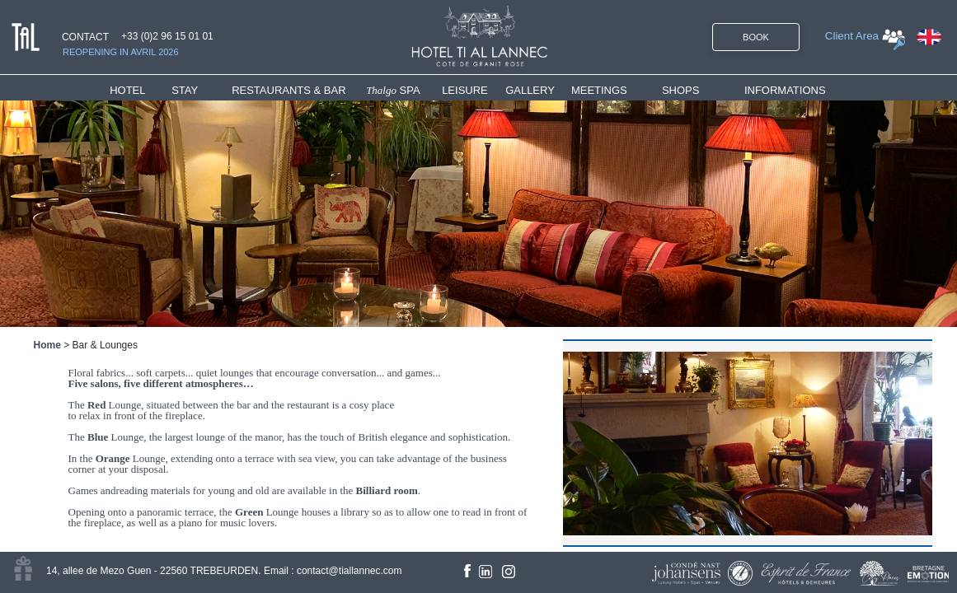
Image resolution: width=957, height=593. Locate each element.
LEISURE (465, 90)
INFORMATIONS (785, 90)
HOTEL (131, 90)
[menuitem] (140, 90)
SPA (393, 90)
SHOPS (681, 90)
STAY (184, 90)
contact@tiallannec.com (349, 571)
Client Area (852, 36)
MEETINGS (599, 90)
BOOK (756, 37)
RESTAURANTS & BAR (288, 90)
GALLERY (530, 90)
